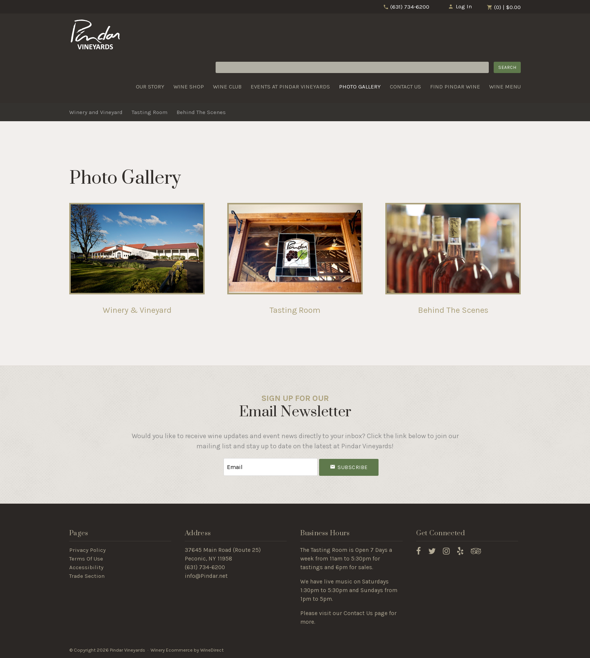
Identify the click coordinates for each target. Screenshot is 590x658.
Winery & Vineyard (137, 310)
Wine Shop (188, 86)
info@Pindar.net (206, 576)
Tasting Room (149, 112)
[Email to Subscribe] (271, 467)
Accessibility (86, 567)
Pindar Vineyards (102, 34)
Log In (460, 6)
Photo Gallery (360, 86)
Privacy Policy (87, 550)
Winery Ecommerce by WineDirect (187, 650)
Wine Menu (505, 86)
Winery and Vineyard (96, 112)
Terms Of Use (86, 558)
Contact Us (405, 86)
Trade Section (87, 576)
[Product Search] (352, 67)
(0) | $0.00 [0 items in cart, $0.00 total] (504, 7)
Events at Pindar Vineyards (290, 86)
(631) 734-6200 (406, 6)
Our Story (150, 86)
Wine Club (227, 86)
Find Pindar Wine (455, 86)
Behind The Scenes (201, 112)
